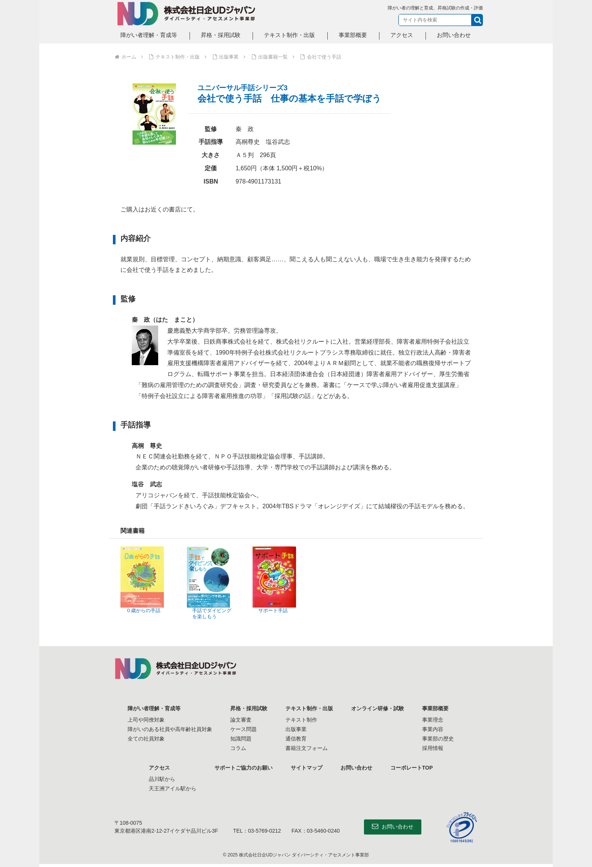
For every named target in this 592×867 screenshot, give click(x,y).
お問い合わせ (356, 768)
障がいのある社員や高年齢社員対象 (170, 729)
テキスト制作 (301, 720)
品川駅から (162, 779)
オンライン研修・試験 (377, 708)
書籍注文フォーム (306, 748)
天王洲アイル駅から (172, 788)
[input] (441, 20)
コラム (238, 748)
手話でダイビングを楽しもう (211, 613)
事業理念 (432, 720)
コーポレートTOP (411, 768)
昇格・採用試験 (248, 708)
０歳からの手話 (143, 610)
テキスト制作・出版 (309, 708)
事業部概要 (435, 708)
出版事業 (296, 729)
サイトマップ (306, 768)
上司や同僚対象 (146, 720)
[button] (477, 20)
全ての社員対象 (146, 739)
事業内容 (432, 729)
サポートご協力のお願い (243, 768)
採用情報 (432, 748)
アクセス (159, 768)
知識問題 (240, 739)
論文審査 (240, 720)
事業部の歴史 (438, 739)
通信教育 (296, 739)
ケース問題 (243, 729)
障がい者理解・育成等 (154, 708)
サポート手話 (273, 610)
